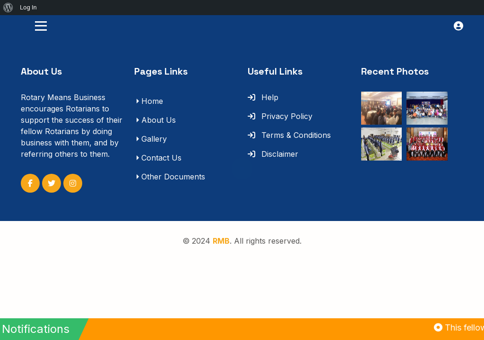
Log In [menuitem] (28, 7)
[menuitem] (8, 7)
